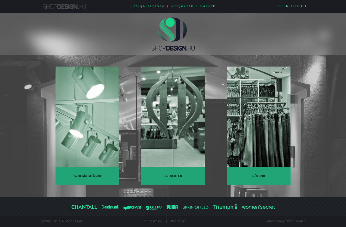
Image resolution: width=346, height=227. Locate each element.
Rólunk (208, 6)
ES (292, 6)
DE (280, 6)
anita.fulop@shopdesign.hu (287, 220)
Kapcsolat (178, 220)
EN (286, 6)
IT (304, 6)
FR (298, 6)
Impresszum (153, 220)
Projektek (182, 6)
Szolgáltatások (147, 6)
